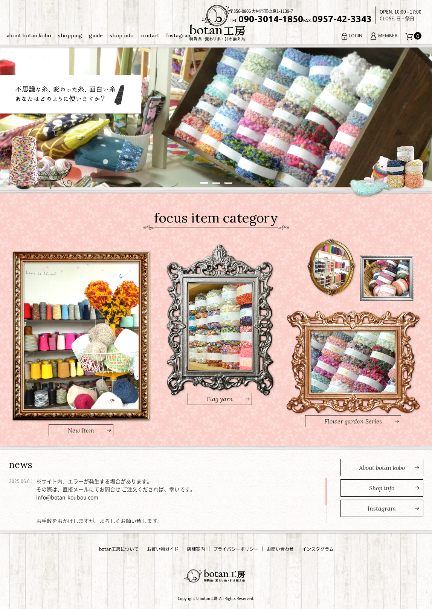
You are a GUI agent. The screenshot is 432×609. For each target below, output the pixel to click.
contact (149, 35)
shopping (70, 35)
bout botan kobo (382, 467)
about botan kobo (29, 35)
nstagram (382, 508)
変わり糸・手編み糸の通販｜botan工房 (216, 23)
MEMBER (384, 35)
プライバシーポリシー (235, 549)
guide (96, 35)
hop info (381, 488)
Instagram (179, 35)
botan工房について (119, 549)
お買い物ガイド (163, 549)
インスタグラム (318, 549)
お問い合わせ (280, 549)
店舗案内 (196, 549)
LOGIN (351, 35)
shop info (122, 35)
